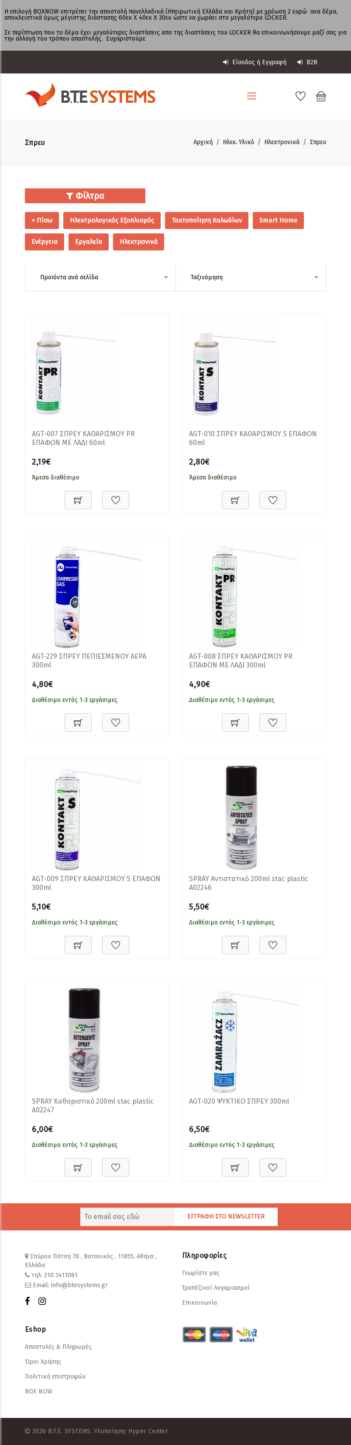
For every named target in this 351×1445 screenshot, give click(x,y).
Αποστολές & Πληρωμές (58, 1347)
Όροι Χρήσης (43, 1361)
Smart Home (278, 220)
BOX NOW (38, 1391)
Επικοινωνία (199, 1302)
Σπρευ (318, 142)
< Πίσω (41, 220)
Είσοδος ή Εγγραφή (254, 62)
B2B (307, 62)
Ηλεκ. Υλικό (238, 142)
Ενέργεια (44, 242)
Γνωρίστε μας (201, 1273)
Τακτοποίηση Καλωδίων (207, 220)
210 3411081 (61, 1275)
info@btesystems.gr (79, 1285)
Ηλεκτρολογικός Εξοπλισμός (112, 220)
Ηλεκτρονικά (281, 142)
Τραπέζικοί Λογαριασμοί (216, 1288)
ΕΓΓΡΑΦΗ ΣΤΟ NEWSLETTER (226, 1216)
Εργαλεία (88, 242)
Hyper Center (148, 1431)
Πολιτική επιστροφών (55, 1376)
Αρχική (203, 142)
